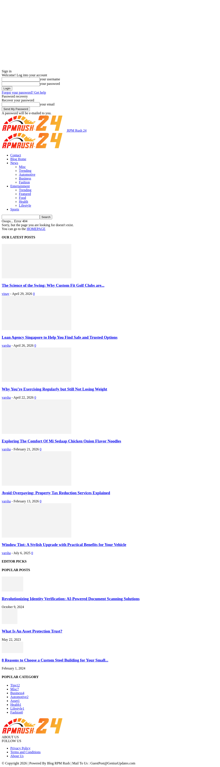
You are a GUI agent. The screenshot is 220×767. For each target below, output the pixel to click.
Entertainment (20, 186)
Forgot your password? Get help (24, 92)
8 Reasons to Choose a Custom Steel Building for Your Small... (55, 660)
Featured (25, 194)
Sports (14, 209)
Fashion (24, 182)
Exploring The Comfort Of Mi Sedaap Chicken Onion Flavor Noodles (61, 441)
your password (50, 83)
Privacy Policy (20, 748)
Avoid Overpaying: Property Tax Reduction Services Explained (56, 493)
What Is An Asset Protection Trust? (32, 631)
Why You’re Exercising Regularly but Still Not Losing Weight (54, 389)
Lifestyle (25, 205)
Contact (15, 155)
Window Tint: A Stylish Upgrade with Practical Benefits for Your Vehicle (64, 544)
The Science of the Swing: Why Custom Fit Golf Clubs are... (53, 285)
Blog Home (18, 159)
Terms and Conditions (25, 752)
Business (25, 178)
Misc (22, 167)
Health (23, 201)
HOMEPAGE (36, 229)
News (14, 163)
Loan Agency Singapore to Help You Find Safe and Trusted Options (60, 337)
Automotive (27, 174)
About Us (17, 756)
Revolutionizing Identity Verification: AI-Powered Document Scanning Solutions (71, 598)
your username (50, 79)
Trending (25, 170)
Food (22, 198)
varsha (6, 345)
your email (47, 104)
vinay (5, 294)
